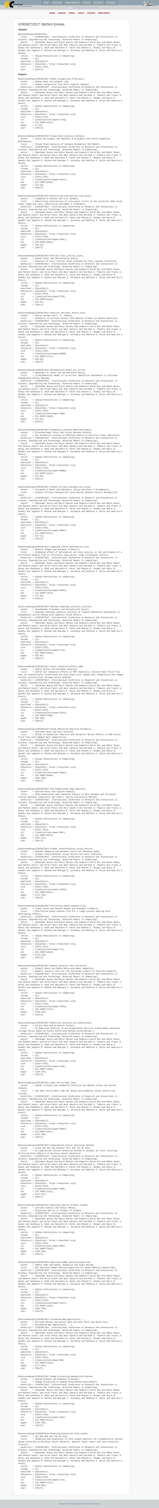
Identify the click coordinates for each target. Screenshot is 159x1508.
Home (46, 3)
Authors (81, 13)
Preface (72, 13)
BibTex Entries (104, 13)
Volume (52, 13)
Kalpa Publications (72, 3)
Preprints (86, 3)
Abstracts (62, 13)
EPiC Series (57, 3)
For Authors (98, 3)
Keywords (91, 13)
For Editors (111, 3)
